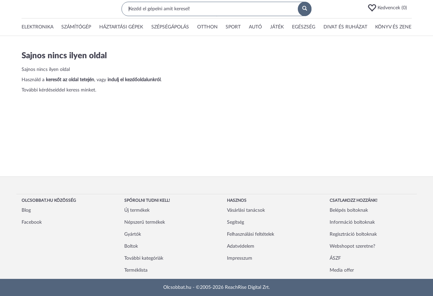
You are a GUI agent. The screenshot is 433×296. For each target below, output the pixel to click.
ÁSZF (335, 258)
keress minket (80, 90)
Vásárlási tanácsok (246, 210)
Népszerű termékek (144, 222)
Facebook (32, 222)
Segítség (235, 222)
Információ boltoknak (352, 222)
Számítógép (76, 27)
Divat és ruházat (345, 27)
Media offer (342, 270)
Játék (277, 27)
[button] (389, 7)
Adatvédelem (240, 246)
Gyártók (132, 234)
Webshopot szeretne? (352, 246)
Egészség (303, 27)
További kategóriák (143, 258)
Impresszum (239, 258)
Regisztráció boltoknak (353, 234)
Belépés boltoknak (349, 210)
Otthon (207, 27)
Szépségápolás (170, 27)
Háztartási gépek (121, 27)
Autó (255, 27)
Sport (233, 27)
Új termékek (137, 210)
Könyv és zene (393, 27)
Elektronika (37, 27)
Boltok (131, 246)
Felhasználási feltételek (250, 234)
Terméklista (136, 270)
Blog (26, 210)
